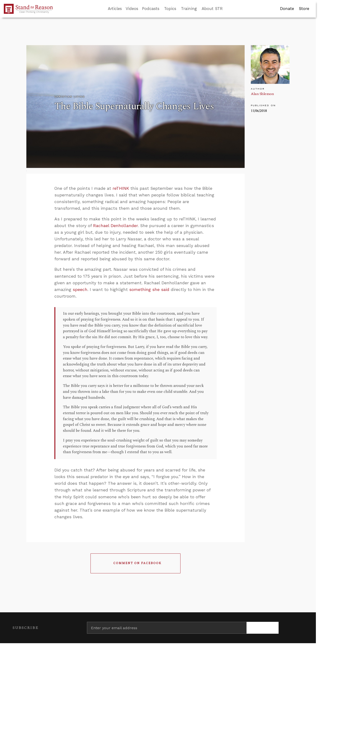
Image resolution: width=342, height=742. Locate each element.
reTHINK (121, 188)
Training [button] (189, 8)
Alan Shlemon (262, 94)
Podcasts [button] (150, 8)
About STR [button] (212, 8)
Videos (132, 8)
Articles (115, 8)
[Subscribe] (263, 628)
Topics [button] (170, 8)
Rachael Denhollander (115, 225)
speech (80, 289)
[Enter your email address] (167, 628)
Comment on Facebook (137, 563)
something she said (149, 289)
